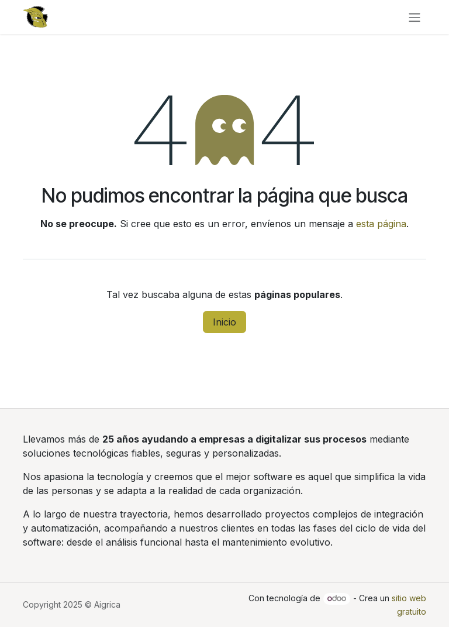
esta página (381, 223)
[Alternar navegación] (414, 17)
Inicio (224, 322)
